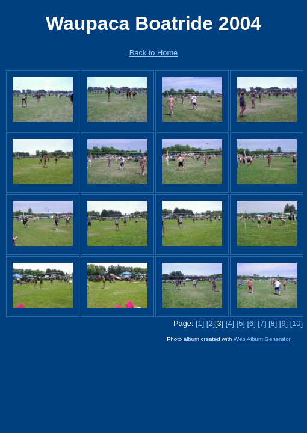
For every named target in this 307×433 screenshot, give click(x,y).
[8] (272, 323)
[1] (200, 323)
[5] (241, 323)
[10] (296, 323)
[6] (251, 323)
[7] (262, 323)
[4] (230, 323)
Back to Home (153, 52)
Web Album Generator (262, 339)
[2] (210, 323)
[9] (283, 323)
